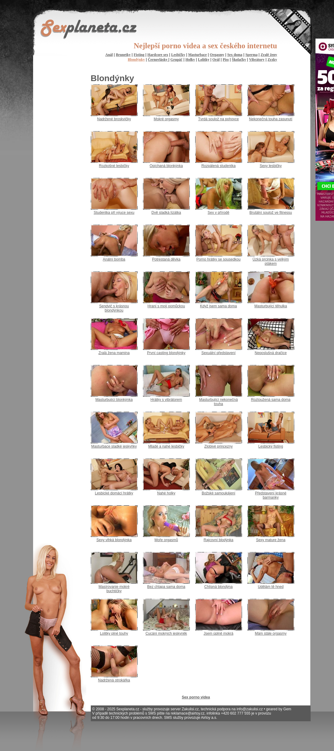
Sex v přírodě (218, 212)
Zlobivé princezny (218, 446)
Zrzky (272, 59)
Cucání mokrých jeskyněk (166, 633)
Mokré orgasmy (166, 119)
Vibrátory (256, 59)
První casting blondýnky (166, 353)
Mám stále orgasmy (271, 633)
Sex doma (234, 55)
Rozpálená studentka (218, 166)
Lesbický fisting (270, 446)
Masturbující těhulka (270, 306)
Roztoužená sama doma (270, 400)
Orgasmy (217, 55)
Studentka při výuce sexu (114, 212)
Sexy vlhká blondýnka (113, 540)
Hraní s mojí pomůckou (166, 306)
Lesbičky (178, 55)
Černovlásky (158, 59)
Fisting (139, 55)
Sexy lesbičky (271, 166)
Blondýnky (136, 59)
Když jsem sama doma (218, 306)
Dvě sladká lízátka (166, 212)
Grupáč (176, 59)
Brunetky (123, 55)
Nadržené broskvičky (114, 119)
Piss (226, 59)
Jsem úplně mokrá (218, 633)
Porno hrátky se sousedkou (218, 259)
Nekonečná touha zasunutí (270, 119)
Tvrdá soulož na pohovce (218, 119)
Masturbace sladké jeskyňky (114, 446)
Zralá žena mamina (114, 353)
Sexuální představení (218, 353)
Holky (190, 59)
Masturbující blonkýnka (114, 400)
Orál (216, 59)
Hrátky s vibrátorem (166, 400)
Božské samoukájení (218, 493)
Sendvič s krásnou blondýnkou (114, 308)
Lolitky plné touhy (114, 633)
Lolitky (203, 59)
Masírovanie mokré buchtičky (113, 589)
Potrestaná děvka (166, 259)
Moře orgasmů (166, 540)
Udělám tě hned (271, 587)
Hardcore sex (158, 55)
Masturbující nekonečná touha (218, 402)
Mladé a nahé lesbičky (166, 446)
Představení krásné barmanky (270, 495)
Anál (109, 55)
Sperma (251, 55)
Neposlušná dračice (271, 353)
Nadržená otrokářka (114, 680)
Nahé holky (166, 493)
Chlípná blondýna (218, 587)
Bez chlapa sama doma (166, 587)
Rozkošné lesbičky (114, 166)
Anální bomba (114, 259)
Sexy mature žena (270, 540)
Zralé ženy (269, 55)
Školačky (239, 59)
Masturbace (197, 55)
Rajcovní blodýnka (218, 540)
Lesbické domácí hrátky (114, 493)
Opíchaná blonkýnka (166, 166)
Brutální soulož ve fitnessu (270, 212)
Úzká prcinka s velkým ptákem (271, 261)
